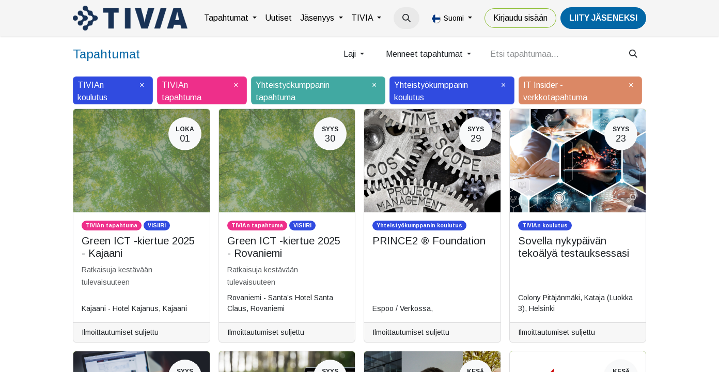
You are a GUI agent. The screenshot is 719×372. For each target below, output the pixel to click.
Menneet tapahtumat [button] (425, 54)
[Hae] (633, 54)
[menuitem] (230, 18)
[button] (406, 18)
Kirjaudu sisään (520, 17)
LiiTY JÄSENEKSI (603, 17)
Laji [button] (350, 54)
